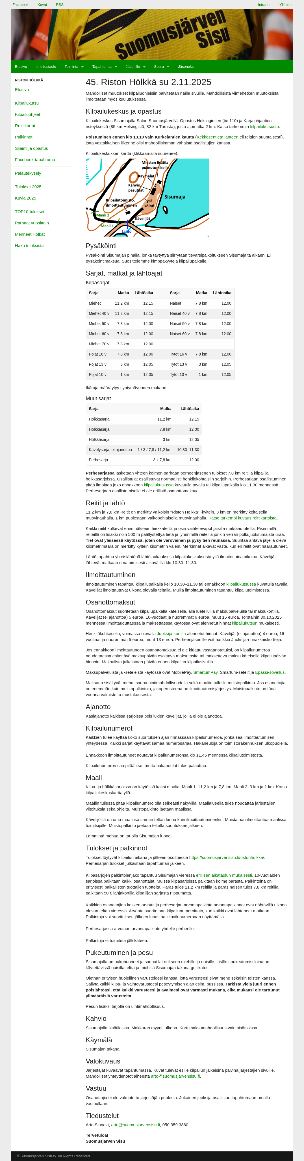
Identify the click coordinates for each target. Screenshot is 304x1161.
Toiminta (71, 66)
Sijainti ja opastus (31, 148)
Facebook (20, 5)
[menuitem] (21, 66)
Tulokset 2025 (28, 186)
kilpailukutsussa (158, 484)
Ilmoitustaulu (46, 66)
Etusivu (21, 66)
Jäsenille (133, 66)
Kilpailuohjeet (27, 114)
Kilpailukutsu (27, 103)
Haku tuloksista (29, 245)
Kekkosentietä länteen (217, 137)
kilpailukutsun (244, 623)
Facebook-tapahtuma (35, 159)
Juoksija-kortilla (171, 633)
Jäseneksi (186, 66)
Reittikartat (25, 125)
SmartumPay (205, 672)
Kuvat (42, 5)
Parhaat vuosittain (32, 222)
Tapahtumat (102, 66)
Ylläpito (285, 5)
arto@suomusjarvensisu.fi (175, 1076)
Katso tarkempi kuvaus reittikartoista (243, 517)
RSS (60, 5)
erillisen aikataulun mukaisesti (224, 875)
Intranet (264, 5)
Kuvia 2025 (25, 198)
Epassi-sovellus (270, 672)
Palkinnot (23, 137)
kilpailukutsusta (264, 126)
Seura (159, 66)
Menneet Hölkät (30, 234)
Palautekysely (28, 173)
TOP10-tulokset (29, 211)
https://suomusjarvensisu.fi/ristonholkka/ (226, 857)
